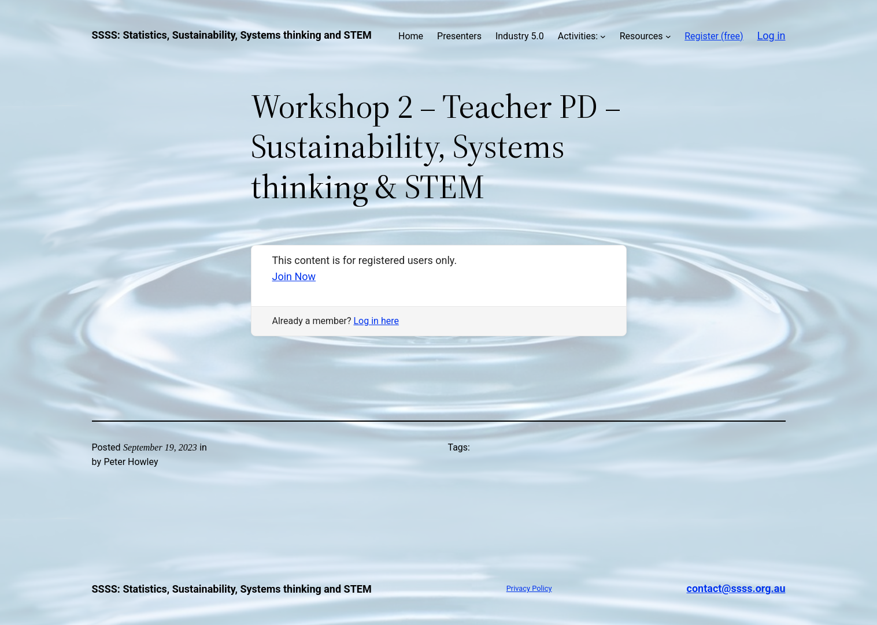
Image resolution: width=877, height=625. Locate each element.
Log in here (376, 320)
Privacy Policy (529, 588)
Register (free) (713, 36)
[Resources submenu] (668, 36)
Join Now (294, 276)
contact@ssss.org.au (736, 588)
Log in (771, 35)
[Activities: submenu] (603, 36)
